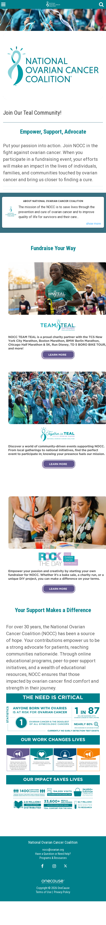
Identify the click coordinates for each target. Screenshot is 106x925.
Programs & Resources (53, 858)
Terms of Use (43, 892)
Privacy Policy (62, 892)
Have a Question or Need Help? (53, 853)
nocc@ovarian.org (53, 849)
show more (93, 223)
